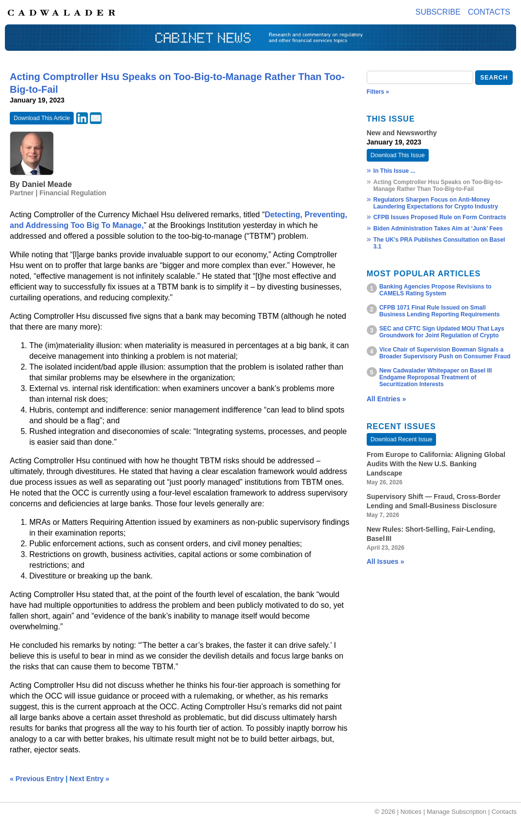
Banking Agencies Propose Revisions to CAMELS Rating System (435, 290)
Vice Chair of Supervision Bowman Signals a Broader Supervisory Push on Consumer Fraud (445, 353)
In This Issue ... (395, 170)
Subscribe (438, 12)
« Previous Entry (37, 779)
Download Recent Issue (402, 439)
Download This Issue (398, 155)
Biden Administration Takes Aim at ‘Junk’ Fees (438, 228)
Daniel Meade (47, 184)
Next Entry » (89, 779)
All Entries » (386, 399)
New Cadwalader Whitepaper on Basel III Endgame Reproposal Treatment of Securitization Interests (435, 377)
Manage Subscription (456, 811)
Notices (410, 811)
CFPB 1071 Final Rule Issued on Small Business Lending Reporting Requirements (439, 311)
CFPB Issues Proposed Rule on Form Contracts (440, 217)
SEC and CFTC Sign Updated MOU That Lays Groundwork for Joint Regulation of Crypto (441, 332)
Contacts (489, 12)
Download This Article (42, 118)
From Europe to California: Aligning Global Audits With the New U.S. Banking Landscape (436, 464)
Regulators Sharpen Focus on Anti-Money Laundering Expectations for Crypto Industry (436, 203)
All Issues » (385, 561)
